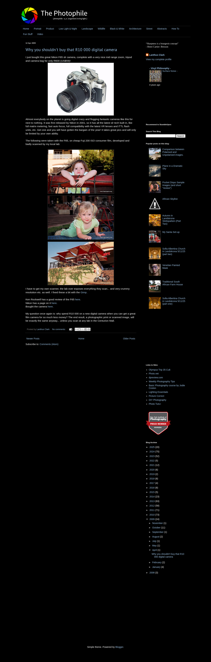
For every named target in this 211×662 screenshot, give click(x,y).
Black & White (117, 28)
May (154, 545)
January (156, 567)
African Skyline (170, 199)
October (156, 527)
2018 (152, 478)
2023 (152, 456)
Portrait (37, 28)
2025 (152, 447)
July (154, 541)
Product (50, 28)
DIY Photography (157, 400)
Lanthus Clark (157, 55)
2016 (152, 487)
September (158, 532)
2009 (152, 519)
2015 (152, 492)
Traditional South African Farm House (172, 283)
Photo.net (154, 373)
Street (149, 28)
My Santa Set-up (171, 232)
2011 (152, 510)
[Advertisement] (170, 337)
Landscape (87, 28)
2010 (152, 514)
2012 (152, 505)
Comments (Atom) (49, 344)
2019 (152, 474)
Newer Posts (32, 338)
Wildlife (101, 28)
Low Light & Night (68, 28)
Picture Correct (156, 396)
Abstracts (162, 28)
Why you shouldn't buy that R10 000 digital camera (71, 49)
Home (26, 28)
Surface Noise (169, 71)
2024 (152, 451)
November (157, 523)
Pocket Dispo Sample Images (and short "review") (173, 185)
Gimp (84, 292)
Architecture (135, 28)
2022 (152, 460)
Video (40, 34)
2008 (152, 572)
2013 (152, 501)
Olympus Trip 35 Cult (159, 369)
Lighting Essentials (158, 392)
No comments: (59, 329)
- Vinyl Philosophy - (160, 68)
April (154, 550)
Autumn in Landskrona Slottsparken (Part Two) (171, 219)
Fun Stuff (27, 34)
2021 (152, 465)
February (157, 562)
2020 (152, 469)
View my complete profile (158, 59)
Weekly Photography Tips (162, 381)
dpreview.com (156, 377)
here (77, 299)
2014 (152, 496)
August (156, 536)
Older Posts (129, 338)
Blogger (119, 647)
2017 (152, 483)
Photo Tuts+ (155, 404)
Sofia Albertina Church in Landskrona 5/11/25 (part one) (173, 301)
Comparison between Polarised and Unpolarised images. (173, 152)
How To (175, 28)
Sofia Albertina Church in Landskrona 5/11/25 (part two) (173, 251)
